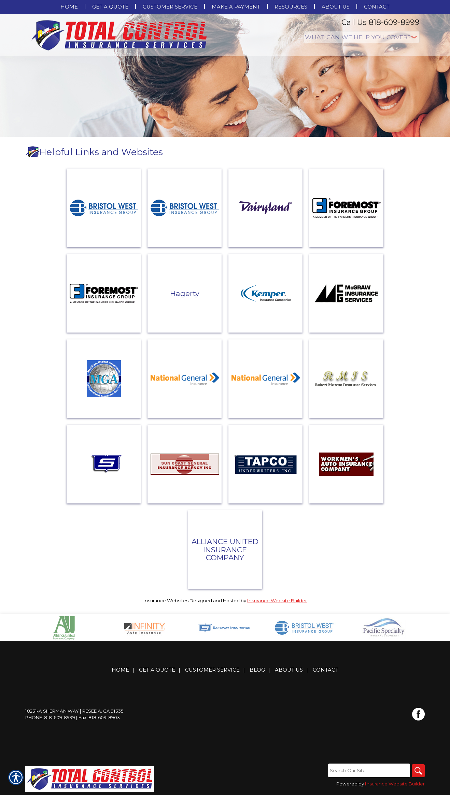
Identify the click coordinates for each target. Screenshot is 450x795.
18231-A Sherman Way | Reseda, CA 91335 (74, 711)
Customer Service (212, 670)
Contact (325, 670)
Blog (257, 670)
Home (120, 670)
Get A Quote (157, 670)
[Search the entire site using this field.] (368, 771)
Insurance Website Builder (277, 600)
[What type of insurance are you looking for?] (362, 37)
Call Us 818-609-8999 (380, 22)
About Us (289, 670)
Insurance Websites (165, 600)
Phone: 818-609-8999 (50, 717)
